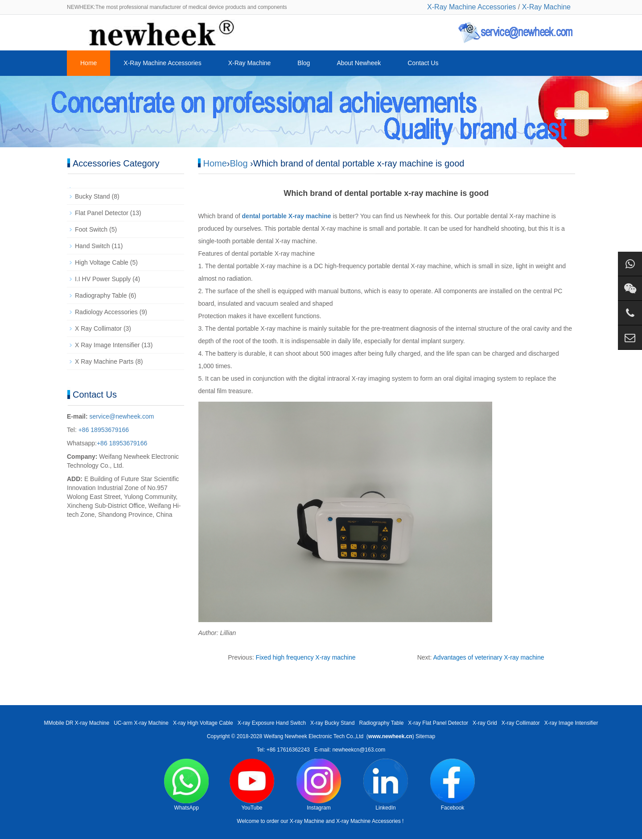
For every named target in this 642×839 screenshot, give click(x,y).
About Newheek (359, 62)
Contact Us (422, 62)
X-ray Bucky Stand (332, 723)
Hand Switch (92, 245)
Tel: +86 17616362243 (283, 750)
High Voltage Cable (101, 262)
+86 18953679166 (103, 429)
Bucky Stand (92, 196)
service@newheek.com (122, 416)
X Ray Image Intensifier (107, 345)
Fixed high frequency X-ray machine (305, 657)
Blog (303, 62)
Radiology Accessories (106, 312)
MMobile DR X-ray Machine (76, 723)
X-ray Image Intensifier (571, 723)
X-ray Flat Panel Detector (438, 723)
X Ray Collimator (98, 328)
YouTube (252, 785)
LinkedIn (385, 785)
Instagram (318, 785)
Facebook (452, 785)
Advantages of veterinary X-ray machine (488, 657)
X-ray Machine (307, 821)
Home (88, 62)
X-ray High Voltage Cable (203, 723)
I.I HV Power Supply (103, 278)
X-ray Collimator (521, 723)
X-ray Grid (485, 723)
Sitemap (425, 736)
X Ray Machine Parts (104, 361)
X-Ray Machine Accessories (471, 7)
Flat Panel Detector (101, 212)
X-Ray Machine (546, 7)
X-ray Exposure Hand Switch (272, 723)
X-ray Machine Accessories (368, 821)
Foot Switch (91, 229)
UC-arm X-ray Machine (141, 723)
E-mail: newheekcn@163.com (350, 750)
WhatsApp (186, 785)
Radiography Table (101, 295)
